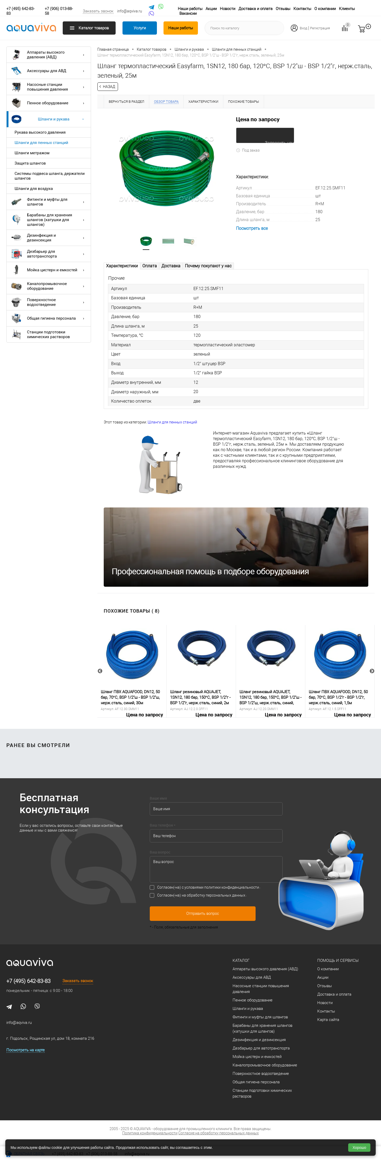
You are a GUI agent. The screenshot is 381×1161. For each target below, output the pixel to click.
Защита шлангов (30, 163)
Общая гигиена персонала (49, 318)
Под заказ (248, 149)
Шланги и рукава (49, 119)
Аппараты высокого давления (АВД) (49, 54)
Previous (100, 671)
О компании (325, 8)
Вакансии (188, 13)
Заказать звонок (98, 11)
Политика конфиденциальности (150, 1132)
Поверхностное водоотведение (49, 302)
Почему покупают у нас (208, 266)
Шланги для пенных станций (41, 142)
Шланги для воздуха (34, 188)
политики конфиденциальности (231, 887)
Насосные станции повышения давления (49, 87)
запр (371, 31)
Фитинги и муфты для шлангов (49, 202)
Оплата (149, 266)
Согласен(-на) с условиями (208, 887)
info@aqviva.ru (129, 11)
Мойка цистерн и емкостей (49, 270)
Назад (109, 87)
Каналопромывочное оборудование (49, 286)
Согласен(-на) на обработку (201, 895)
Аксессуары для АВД (49, 71)
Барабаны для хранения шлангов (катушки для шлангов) (49, 220)
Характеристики (122, 266)
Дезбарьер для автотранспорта (49, 254)
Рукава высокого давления (40, 132)
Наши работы (190, 8)
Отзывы (283, 8)
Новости (227, 8)
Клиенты (347, 8)
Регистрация (320, 28)
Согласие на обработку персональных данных (218, 1132)
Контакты (302, 8)
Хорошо (359, 1147)
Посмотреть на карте (25, 1049)
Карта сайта (328, 1019)
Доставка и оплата (255, 8)
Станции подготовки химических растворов (40, 334)
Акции (211, 8)
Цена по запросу (258, 119)
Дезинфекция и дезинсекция (49, 237)
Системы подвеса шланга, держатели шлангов (50, 176)
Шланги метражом (32, 153)
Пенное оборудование (49, 103)
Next (372, 671)
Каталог (241, 960)
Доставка (170, 266)
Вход (303, 28)
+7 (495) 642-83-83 (28, 980)
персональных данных (225, 895)
